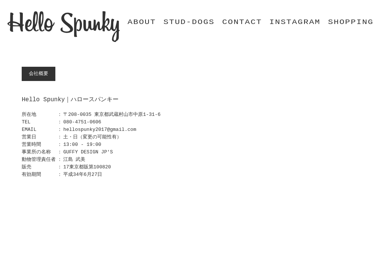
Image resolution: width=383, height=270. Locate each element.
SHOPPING (351, 23)
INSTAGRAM (295, 23)
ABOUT (142, 23)
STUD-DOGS (189, 23)
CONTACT (242, 23)
